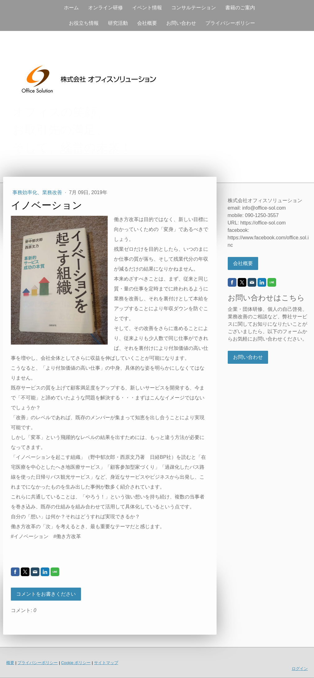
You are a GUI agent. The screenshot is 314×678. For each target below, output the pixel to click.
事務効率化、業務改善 (37, 192)
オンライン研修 (105, 7)
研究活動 (118, 23)
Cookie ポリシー (76, 662)
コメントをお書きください (46, 594)
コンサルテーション (193, 7)
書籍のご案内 (240, 7)
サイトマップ (106, 662)
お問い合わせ (181, 23)
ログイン (300, 668)
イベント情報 (147, 7)
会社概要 (147, 23)
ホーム (71, 7)
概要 (10, 662)
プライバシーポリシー (230, 23)
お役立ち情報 (84, 23)
